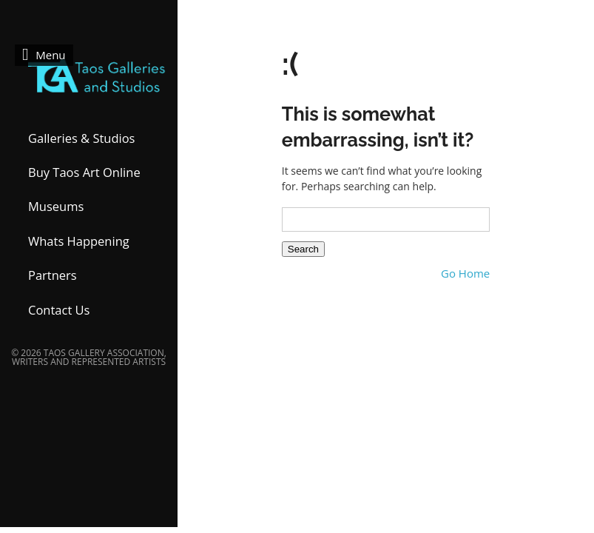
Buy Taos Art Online (84, 172)
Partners (52, 275)
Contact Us (59, 309)
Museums (56, 206)
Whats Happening (78, 240)
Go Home (465, 273)
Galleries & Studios (81, 138)
